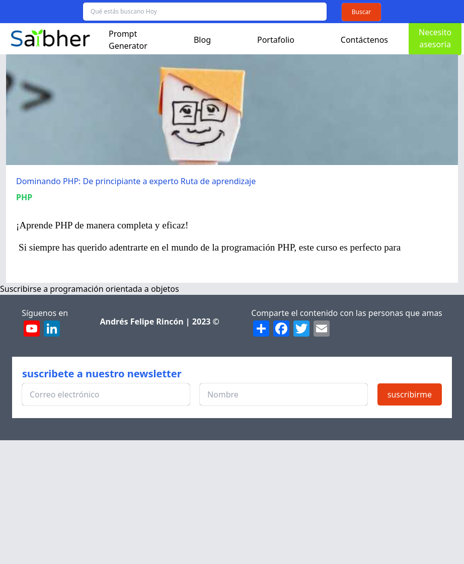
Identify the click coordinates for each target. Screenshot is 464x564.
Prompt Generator (128, 39)
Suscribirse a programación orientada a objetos (89, 288)
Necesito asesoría (435, 38)
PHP (24, 197)
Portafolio (275, 39)
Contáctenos (364, 39)
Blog (202, 39)
